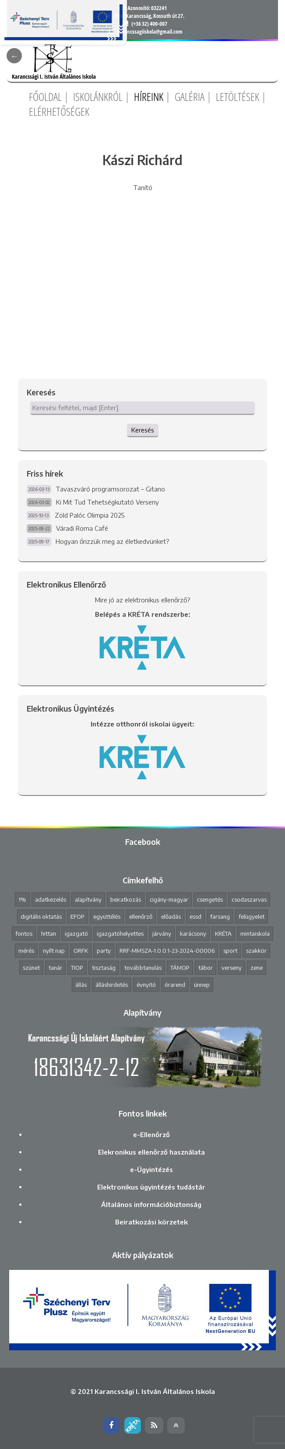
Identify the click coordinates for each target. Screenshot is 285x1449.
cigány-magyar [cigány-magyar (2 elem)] (169, 899)
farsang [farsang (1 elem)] (220, 916)
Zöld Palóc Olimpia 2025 (90, 515)
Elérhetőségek (59, 111)
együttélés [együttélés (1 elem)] (106, 916)
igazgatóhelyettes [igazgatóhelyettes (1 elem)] (120, 933)
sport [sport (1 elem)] (230, 950)
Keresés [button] (142, 430)
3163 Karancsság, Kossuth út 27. (149, 16)
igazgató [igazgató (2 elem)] (76, 933)
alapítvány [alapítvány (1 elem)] (88, 899)
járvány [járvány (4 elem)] (161, 933)
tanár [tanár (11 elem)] (55, 967)
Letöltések (237, 96)
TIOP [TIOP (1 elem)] (77, 967)
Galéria (189, 96)
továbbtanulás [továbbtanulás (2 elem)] (143, 967)
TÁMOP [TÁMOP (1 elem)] (180, 967)
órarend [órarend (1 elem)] (175, 984)
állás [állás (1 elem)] (81, 984)
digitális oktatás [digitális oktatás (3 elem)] (41, 916)
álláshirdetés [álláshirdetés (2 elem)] (111, 984)
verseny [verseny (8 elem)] (232, 967)
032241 (159, 8)
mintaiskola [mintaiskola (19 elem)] (255, 933)
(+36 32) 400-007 (149, 24)
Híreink (148, 96)
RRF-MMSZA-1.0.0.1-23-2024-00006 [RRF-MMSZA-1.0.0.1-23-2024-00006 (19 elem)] (167, 950)
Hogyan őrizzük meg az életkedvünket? (112, 541)
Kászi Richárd (142, 160)
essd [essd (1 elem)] (195, 916)
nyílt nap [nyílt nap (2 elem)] (54, 950)
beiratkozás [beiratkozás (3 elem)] (125, 899)
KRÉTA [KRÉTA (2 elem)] (223, 933)
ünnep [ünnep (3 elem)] (202, 984)
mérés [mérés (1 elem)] (26, 950)
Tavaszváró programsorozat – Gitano (110, 489)
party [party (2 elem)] (104, 950)
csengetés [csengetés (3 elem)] (210, 899)
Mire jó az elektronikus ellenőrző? (142, 600)
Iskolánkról (98, 96)
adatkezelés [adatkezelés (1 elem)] (50, 899)
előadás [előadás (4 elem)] (171, 916)
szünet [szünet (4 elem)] (31, 967)
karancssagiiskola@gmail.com (150, 31)
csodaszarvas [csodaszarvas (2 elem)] (249, 899)
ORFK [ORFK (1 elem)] (81, 950)
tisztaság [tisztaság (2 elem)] (104, 967)
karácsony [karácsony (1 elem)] (193, 933)
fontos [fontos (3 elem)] (23, 933)
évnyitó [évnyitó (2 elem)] (146, 984)
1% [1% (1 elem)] (22, 899)
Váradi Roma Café (82, 528)
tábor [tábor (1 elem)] (205, 967)
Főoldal (45, 96)
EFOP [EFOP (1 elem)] (77, 916)
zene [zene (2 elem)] (256, 967)
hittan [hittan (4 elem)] (48, 933)
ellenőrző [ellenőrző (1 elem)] (140, 916)
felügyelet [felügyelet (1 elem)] (251, 916)
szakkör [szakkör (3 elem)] (256, 950)
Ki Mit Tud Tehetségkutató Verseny (107, 502)
